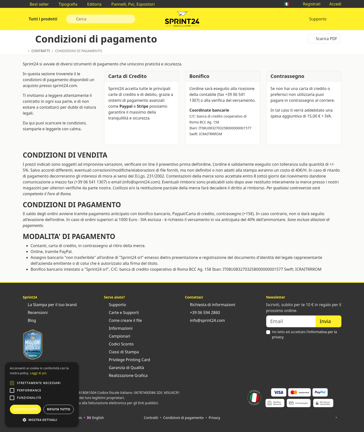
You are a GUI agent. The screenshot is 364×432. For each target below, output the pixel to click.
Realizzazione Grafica (126, 375)
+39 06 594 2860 (202, 312)
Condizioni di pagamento (183, 417)
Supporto (317, 19)
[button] (12, 383)
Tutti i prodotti (42, 19)
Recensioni (35, 312)
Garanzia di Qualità (124, 367)
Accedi (332, 4)
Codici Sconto (119, 344)
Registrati (309, 4)
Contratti (151, 417)
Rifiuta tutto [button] (58, 409)
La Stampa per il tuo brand (50, 304)
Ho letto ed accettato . (304, 334)
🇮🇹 (289, 4)
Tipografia (65, 4)
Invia (328, 321)
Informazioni (118, 328)
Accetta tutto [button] (25, 409)
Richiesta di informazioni (210, 304)
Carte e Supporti (121, 312)
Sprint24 (182, 20)
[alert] (42, 394)
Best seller (37, 4)
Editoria (92, 4)
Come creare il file (123, 320)
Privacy (214, 417)
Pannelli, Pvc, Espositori (130, 4)
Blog (29, 320)
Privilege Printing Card (127, 359)
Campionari (117, 336)
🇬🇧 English (95, 417)
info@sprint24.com (205, 320)
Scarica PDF (324, 38)
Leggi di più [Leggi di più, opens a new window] (38, 373)
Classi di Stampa (121, 352)
